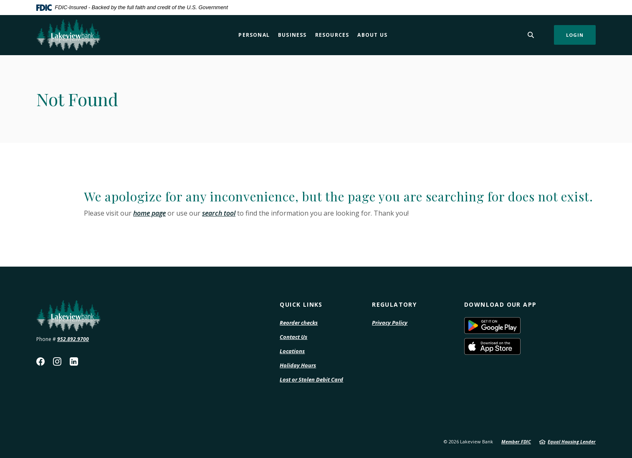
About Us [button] (372, 34)
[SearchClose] (531, 34)
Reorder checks (299, 323)
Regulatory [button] (394, 304)
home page (149, 213)
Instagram (57, 361)
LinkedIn (74, 361)
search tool (218, 213)
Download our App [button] (500, 304)
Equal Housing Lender (572, 441)
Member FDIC (516, 441)
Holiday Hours (298, 365)
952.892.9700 (73, 339)
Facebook (40, 361)
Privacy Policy (389, 323)
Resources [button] (332, 34)
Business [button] (292, 34)
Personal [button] (254, 34)
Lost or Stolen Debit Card (311, 379)
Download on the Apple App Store (520, 346)
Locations (292, 351)
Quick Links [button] (301, 304)
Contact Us (293, 337)
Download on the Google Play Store (520, 325)
